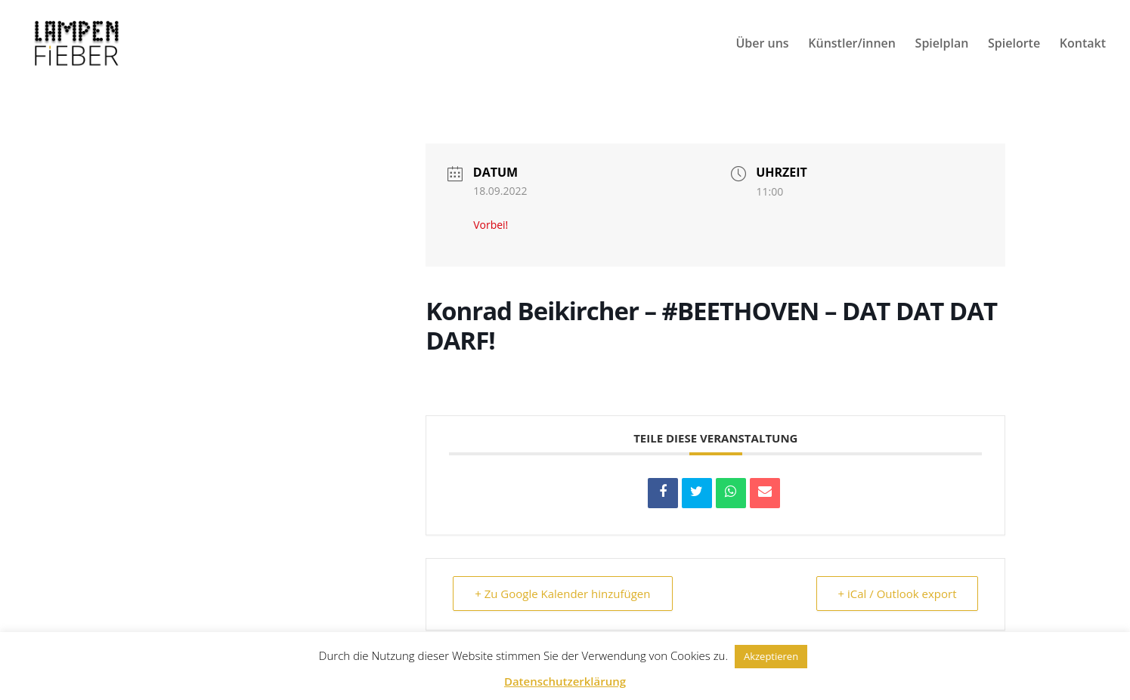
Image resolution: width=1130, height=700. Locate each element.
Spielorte (1014, 44)
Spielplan (942, 44)
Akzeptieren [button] (771, 656)
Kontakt (1083, 44)
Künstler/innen (852, 44)
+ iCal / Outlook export (897, 593)
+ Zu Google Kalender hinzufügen (562, 593)
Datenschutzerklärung (565, 681)
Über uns (761, 44)
